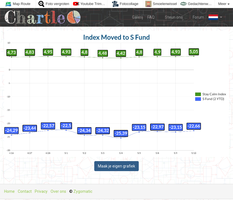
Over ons (58, 191)
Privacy (41, 191)
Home (9, 191)
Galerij (137, 17)
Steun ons (171, 16)
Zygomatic (82, 191)
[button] (215, 17)
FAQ (151, 17)
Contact (25, 191)
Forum (195, 16)
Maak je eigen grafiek (116, 166)
